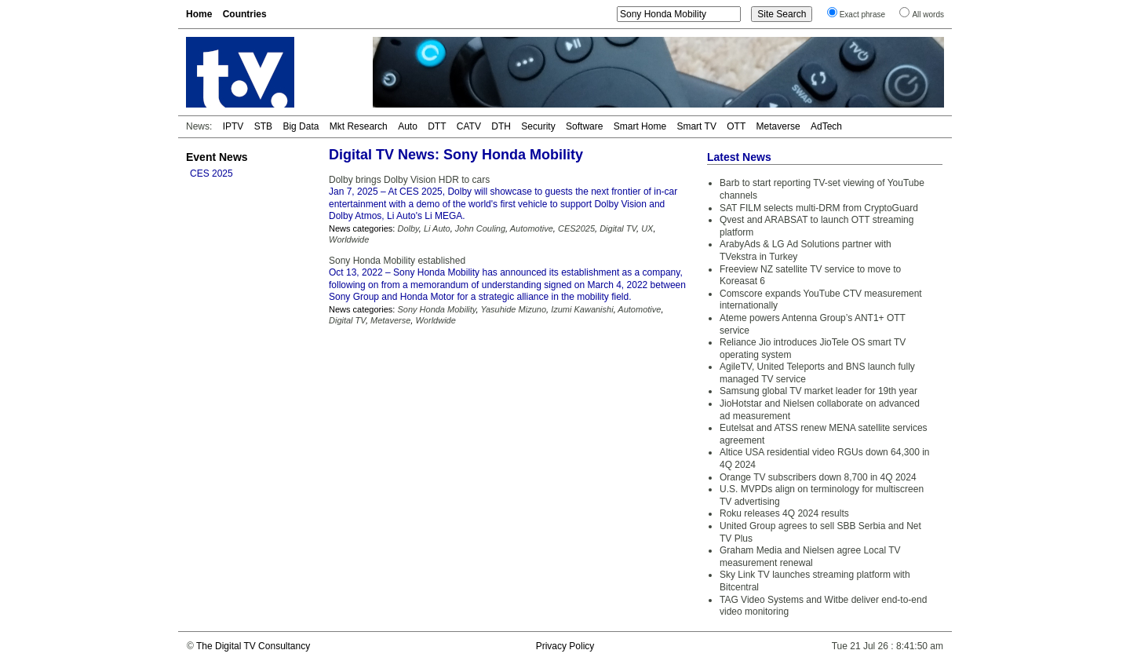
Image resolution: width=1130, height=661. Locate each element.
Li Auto (437, 228)
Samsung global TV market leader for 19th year (818, 390)
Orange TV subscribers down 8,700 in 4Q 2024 (818, 477)
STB (263, 126)
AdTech (826, 126)
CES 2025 (211, 173)
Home (199, 14)
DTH (501, 126)
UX (647, 228)
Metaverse (778, 126)
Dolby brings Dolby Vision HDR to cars (409, 179)
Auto (407, 126)
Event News (217, 157)
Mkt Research (359, 126)
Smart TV (696, 126)
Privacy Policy (565, 646)
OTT (736, 126)
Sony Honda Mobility (436, 309)
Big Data (300, 126)
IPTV (233, 126)
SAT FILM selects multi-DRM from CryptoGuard (819, 208)
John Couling (480, 228)
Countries (245, 14)
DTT (437, 126)
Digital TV (618, 228)
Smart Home (640, 126)
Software (584, 126)
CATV (469, 126)
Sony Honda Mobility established (397, 260)
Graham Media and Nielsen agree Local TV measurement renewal (810, 556)
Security (538, 126)
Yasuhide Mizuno (513, 309)
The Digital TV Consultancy (253, 646)
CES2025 (576, 228)
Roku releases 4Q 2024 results (784, 513)
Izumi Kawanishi (582, 309)
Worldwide (349, 239)
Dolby (407, 228)
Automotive (531, 228)
